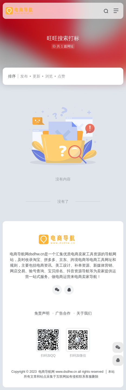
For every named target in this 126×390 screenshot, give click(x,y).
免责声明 (41, 313)
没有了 (63, 201)
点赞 (61, 76)
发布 (24, 76)
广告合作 (63, 313)
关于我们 (84, 313)
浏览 (49, 76)
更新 (36, 76)
